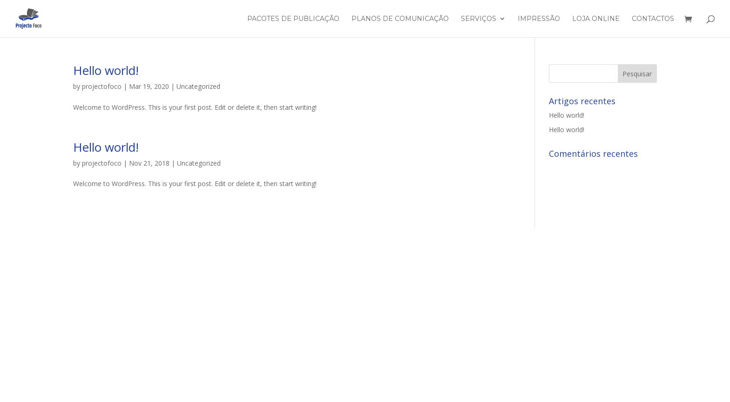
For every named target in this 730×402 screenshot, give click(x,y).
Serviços (478, 19)
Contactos (653, 19)
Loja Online (596, 19)
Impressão (539, 19)
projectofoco (102, 86)
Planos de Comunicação (400, 19)
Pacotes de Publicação (293, 19)
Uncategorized (198, 86)
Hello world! (106, 70)
